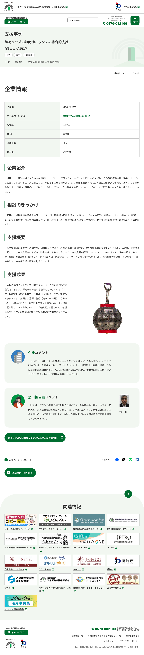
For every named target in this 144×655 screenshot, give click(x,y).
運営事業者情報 (133, 636)
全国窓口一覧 (77, 636)
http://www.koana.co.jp (77, 116)
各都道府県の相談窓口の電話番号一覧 (104, 636)
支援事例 (18, 62)
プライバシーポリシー (130, 641)
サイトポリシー (108, 641)
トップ (7, 62)
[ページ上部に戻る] (128, 493)
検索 (96, 20)
